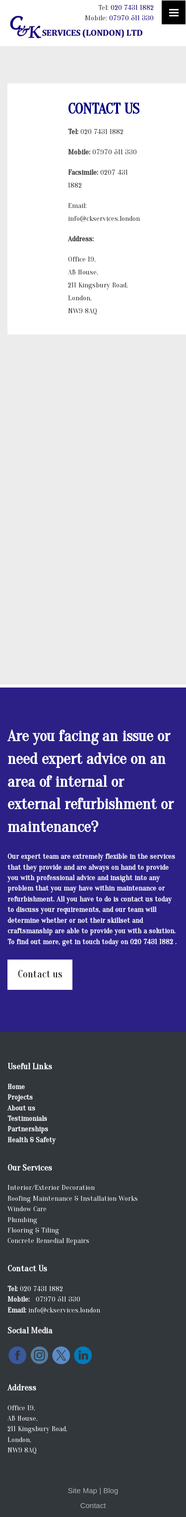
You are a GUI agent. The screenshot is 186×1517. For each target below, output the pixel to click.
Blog (110, 1490)
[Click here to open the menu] (173, 12)
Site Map (82, 1490)
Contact (93, 1505)
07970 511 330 (131, 18)
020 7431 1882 (132, 7)
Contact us (40, 974)
